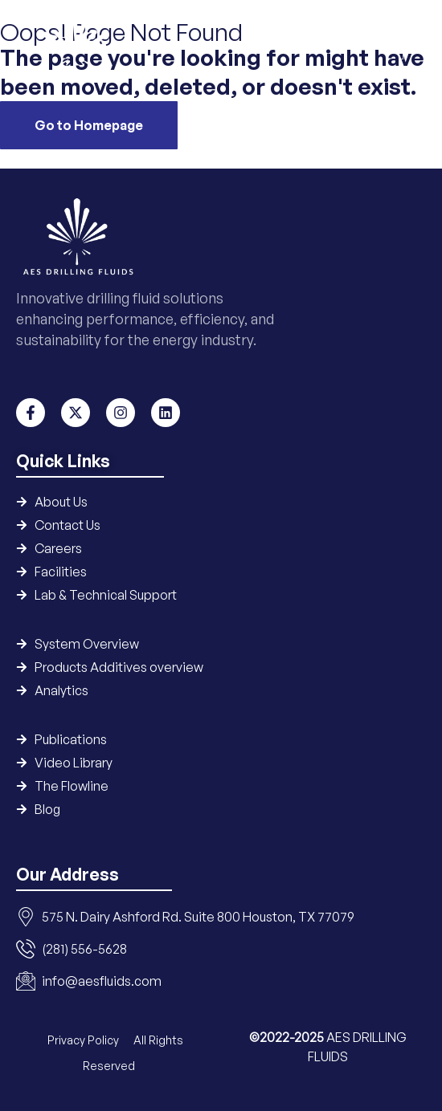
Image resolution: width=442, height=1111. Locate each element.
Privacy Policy (84, 1040)
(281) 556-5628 (84, 949)
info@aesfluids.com (102, 981)
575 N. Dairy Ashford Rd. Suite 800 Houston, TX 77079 (198, 917)
